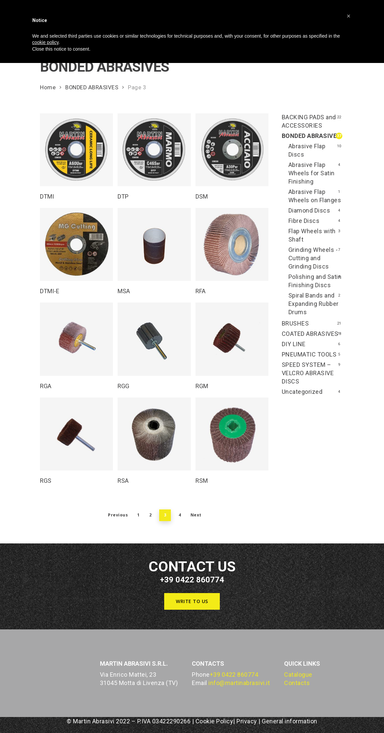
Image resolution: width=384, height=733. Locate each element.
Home (48, 87)
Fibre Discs (304, 220)
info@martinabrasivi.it (239, 682)
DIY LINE (294, 344)
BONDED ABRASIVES (91, 87)
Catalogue (298, 674)
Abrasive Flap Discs (307, 150)
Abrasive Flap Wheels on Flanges (314, 196)
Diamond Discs (309, 210)
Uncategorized (302, 391)
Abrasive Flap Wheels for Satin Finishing (311, 173)
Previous (118, 515)
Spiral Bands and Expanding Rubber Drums (313, 304)
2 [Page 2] (150, 515)
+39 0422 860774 (234, 674)
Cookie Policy (214, 721)
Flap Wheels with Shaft (312, 235)
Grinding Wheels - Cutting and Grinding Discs (313, 258)
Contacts (297, 682)
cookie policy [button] (45, 42)
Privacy (246, 721)
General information (289, 721)
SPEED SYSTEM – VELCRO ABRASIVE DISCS (308, 373)
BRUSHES (295, 323)
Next (196, 515)
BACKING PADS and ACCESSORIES (309, 121)
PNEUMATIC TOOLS (309, 354)
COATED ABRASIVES (310, 333)
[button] (192, 601)
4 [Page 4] (180, 515)
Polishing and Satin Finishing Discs (315, 281)
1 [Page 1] (138, 515)
